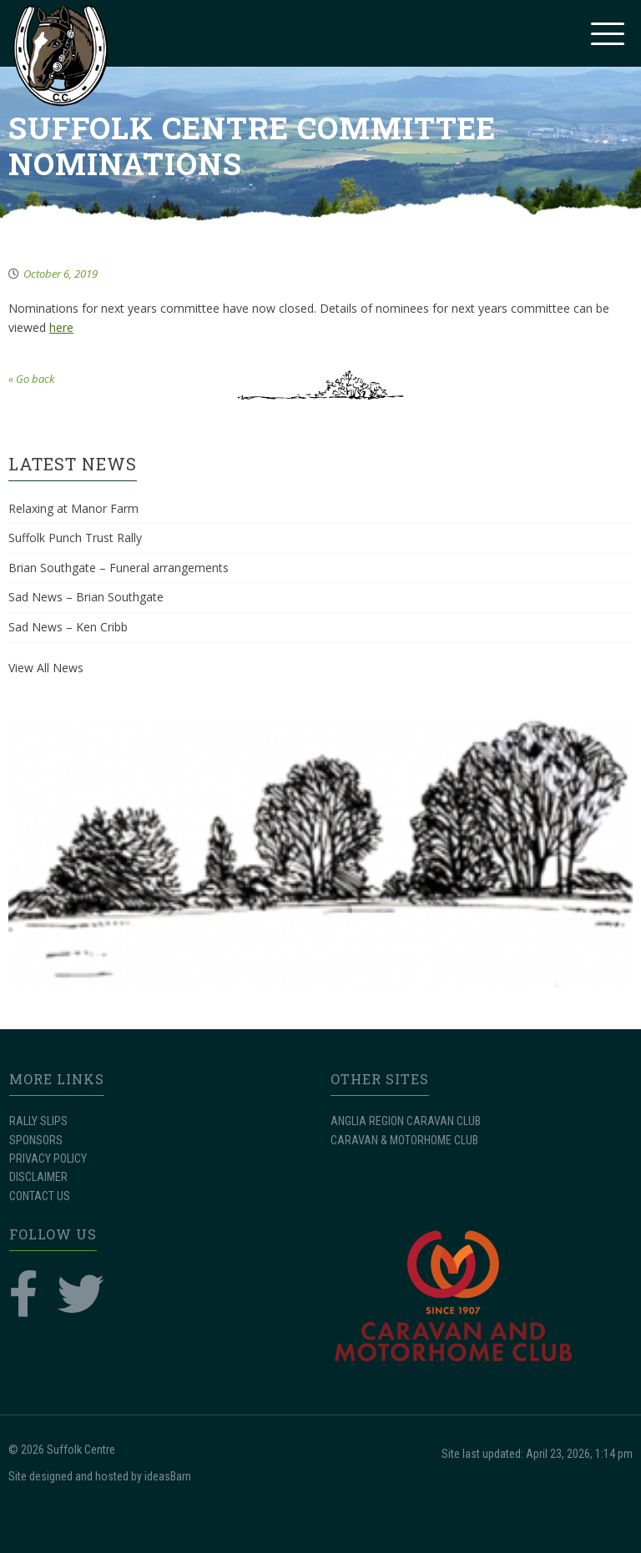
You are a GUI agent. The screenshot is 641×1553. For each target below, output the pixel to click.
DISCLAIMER (38, 1177)
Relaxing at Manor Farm (73, 508)
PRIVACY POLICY (48, 1158)
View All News (45, 668)
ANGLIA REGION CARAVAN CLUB (406, 1121)
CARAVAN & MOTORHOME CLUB (404, 1140)
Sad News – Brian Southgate (86, 597)
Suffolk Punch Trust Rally (75, 537)
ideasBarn (167, 1476)
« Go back (31, 378)
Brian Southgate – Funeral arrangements (118, 567)
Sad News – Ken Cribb (68, 627)
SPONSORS (36, 1140)
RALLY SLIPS (38, 1121)
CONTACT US (39, 1196)
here (61, 327)
